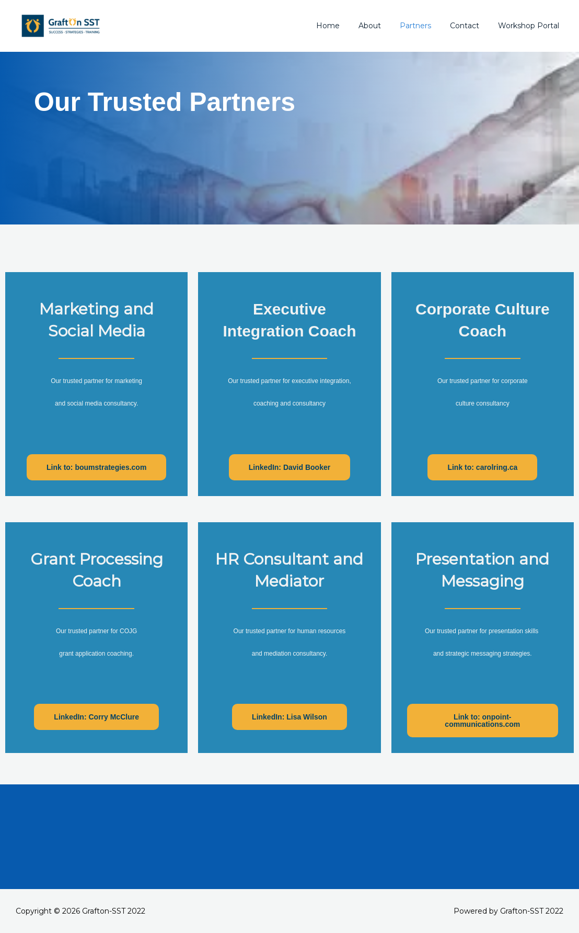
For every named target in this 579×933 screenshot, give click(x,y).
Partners (426, 25)
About (384, 25)
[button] (96, 467)
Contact (470, 25)
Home (346, 25)
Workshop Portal (530, 25)
